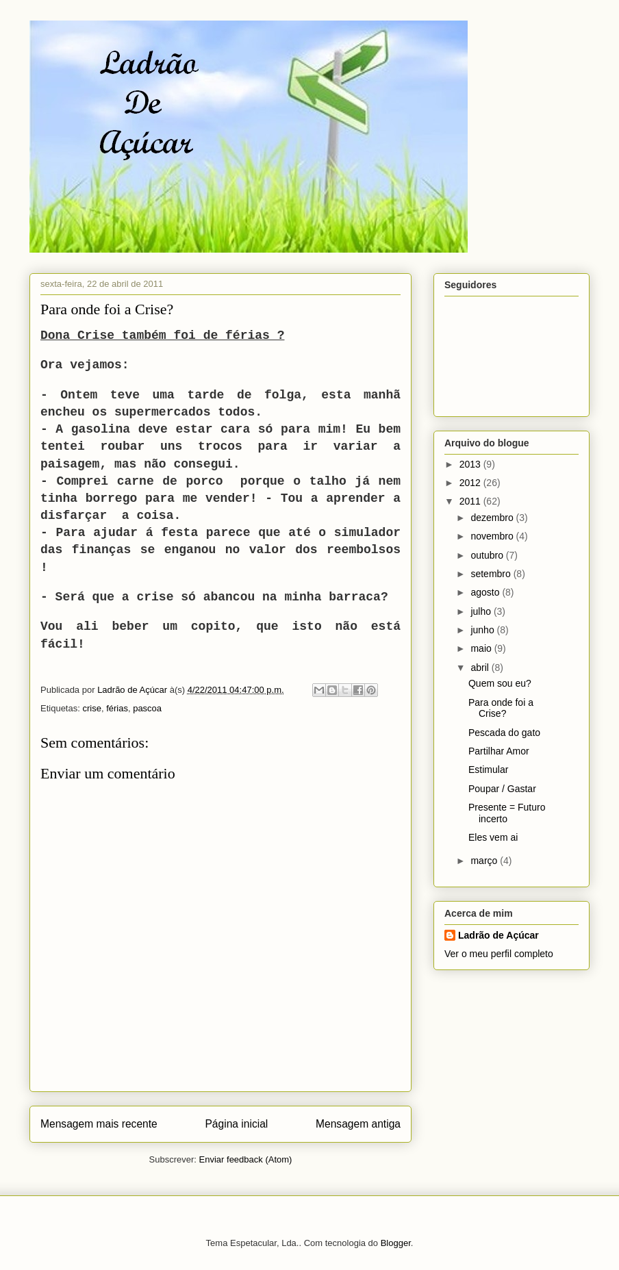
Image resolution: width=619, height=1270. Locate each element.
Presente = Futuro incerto (506, 813)
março (485, 860)
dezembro (493, 517)
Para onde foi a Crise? (500, 708)
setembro (491, 573)
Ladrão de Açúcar (498, 935)
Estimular (488, 769)
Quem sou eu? (499, 683)
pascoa (147, 708)
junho (483, 629)
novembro (493, 536)
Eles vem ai (493, 837)
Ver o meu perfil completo (498, 953)
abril (480, 667)
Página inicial (236, 1124)
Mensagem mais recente (98, 1124)
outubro (487, 555)
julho (481, 611)
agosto (486, 592)
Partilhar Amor (498, 751)
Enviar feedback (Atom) (245, 1159)
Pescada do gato (504, 732)
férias (117, 708)
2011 (471, 501)
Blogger (396, 1243)
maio (482, 648)
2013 (471, 464)
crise (91, 708)
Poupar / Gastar (502, 788)
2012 (471, 482)
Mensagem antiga (358, 1124)
